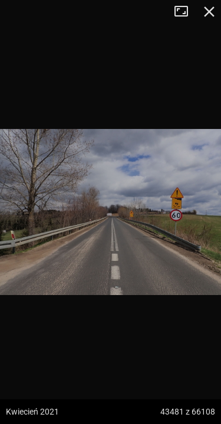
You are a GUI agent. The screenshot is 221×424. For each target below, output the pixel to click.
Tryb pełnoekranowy (185, 12)
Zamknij (209, 12)
